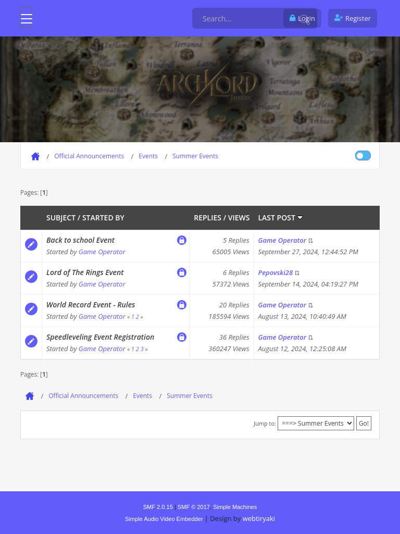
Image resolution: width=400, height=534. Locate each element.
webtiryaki (259, 518)
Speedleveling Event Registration (100, 337)
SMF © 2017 (194, 507)
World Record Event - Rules (90, 304)
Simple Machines (235, 507)
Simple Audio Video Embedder (164, 519)
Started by (103, 217)
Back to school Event (80, 240)
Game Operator (102, 251)
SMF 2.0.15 (158, 507)
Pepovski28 (275, 272)
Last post (281, 217)
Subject (61, 217)
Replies (207, 217)
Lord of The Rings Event (84, 272)
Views (239, 217)
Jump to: (265, 423)
